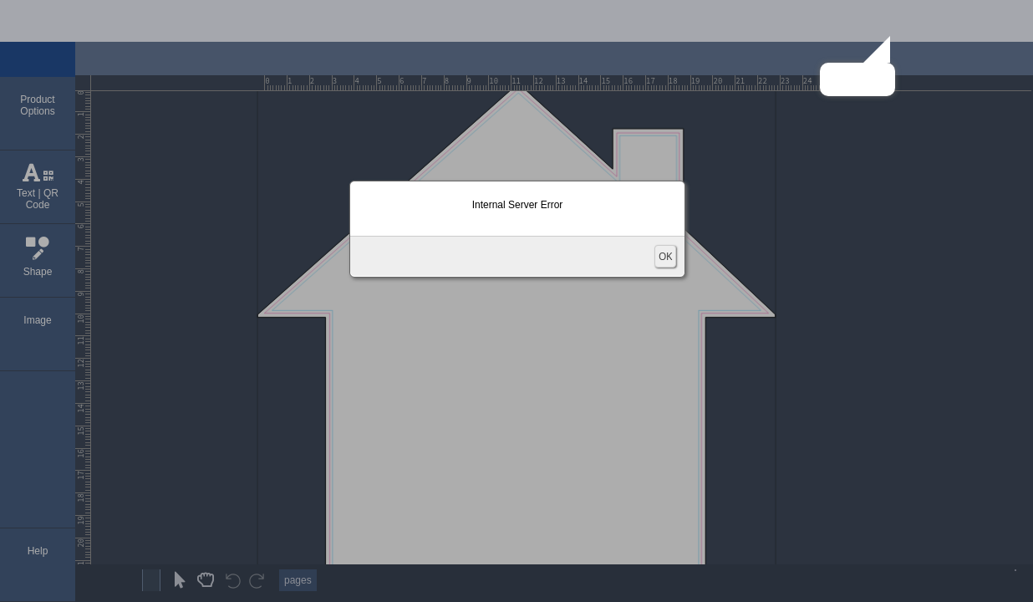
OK (665, 256)
